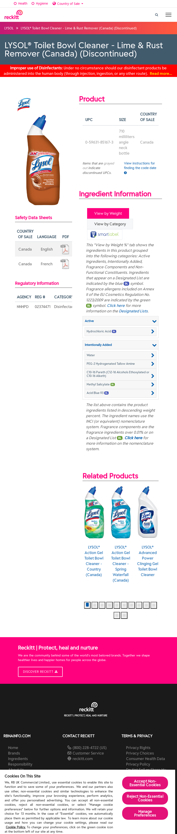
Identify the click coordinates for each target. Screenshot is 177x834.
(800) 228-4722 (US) (90, 747)
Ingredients (18, 758)
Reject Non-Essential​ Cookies (145, 798)
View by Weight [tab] (108, 213)
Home (13, 747)
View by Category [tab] (110, 224)
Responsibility (20, 764)
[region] (87, 802)
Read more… (161, 73)
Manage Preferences (145, 813)
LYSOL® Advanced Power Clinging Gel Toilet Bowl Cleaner (147, 531)
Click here (116, 305)
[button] (120, 331)
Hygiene (39, 3)
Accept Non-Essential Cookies (145, 783)
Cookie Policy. (16, 827)
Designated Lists (133, 311)
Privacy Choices (140, 753)
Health (20, 3)
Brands (14, 753)
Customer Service (88, 753)
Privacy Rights (138, 747)
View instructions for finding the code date (140, 167)
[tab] (104, 234)
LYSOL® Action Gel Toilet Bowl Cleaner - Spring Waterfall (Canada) (120, 534)
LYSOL (9, 28)
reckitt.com (83, 758)
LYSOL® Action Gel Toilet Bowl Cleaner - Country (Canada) (94, 531)
